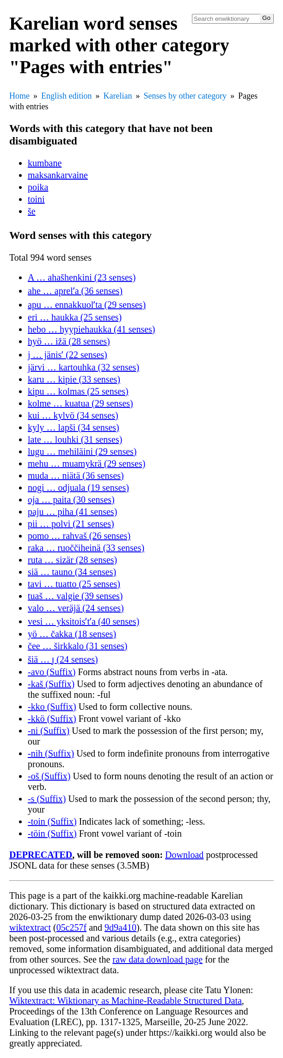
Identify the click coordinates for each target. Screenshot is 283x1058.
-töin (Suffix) (52, 833)
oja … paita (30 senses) (71, 500)
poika (38, 187)
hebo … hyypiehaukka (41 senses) (91, 329)
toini (36, 199)
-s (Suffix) (47, 799)
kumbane (45, 163)
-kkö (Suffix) (52, 719)
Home (19, 95)
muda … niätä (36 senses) (76, 475)
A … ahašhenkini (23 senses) (81, 277)
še (32, 211)
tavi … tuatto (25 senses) (74, 584)
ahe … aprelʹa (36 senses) (75, 291)
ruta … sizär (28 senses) (72, 560)
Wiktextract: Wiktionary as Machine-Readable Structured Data (125, 1000)
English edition (66, 95)
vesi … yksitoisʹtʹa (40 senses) (83, 621)
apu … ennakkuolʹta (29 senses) (87, 305)
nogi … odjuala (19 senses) (78, 487)
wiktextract (30, 927)
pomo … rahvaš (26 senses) (79, 536)
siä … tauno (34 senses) (72, 572)
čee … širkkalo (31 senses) (78, 646)
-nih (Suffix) (51, 753)
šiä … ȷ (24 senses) (63, 659)
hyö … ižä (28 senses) (69, 341)
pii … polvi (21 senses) (71, 524)
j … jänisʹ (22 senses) (67, 355)
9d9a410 (120, 927)
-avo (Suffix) (52, 672)
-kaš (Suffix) (51, 684)
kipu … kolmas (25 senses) (78, 391)
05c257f (71, 927)
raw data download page (157, 959)
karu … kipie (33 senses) (74, 379)
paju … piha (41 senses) (72, 512)
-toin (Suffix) (52, 821)
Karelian (118, 95)
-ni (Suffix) (48, 731)
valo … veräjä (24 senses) (76, 608)
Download (184, 855)
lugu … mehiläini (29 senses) (82, 451)
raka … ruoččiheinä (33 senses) (86, 548)
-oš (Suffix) (49, 776)
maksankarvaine (58, 175)
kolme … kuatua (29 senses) (80, 403)
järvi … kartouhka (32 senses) (83, 367)
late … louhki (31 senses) (75, 439)
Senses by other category (184, 95)
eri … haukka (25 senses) (75, 317)
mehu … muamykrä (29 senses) (86, 463)
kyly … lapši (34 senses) (73, 427)
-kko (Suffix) (52, 706)
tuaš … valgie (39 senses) (75, 596)
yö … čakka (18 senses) (72, 634)
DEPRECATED (40, 855)
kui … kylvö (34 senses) (73, 415)
